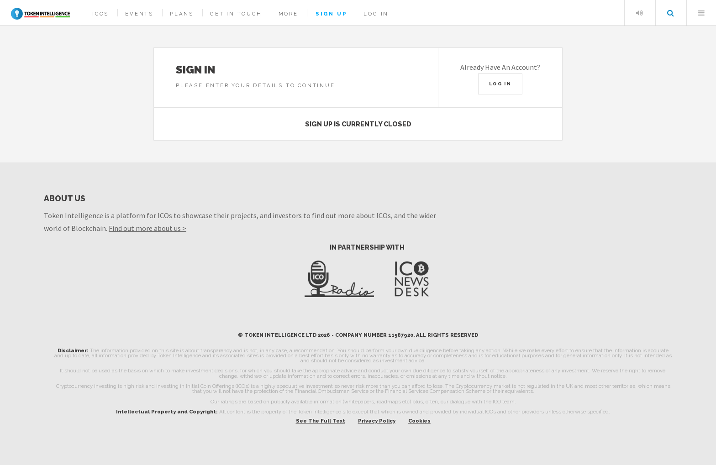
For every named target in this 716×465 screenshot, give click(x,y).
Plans (182, 13)
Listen (639, 13)
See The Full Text (320, 421)
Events (139, 13)
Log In (376, 13)
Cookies (419, 421)
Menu (701, 13)
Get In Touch (236, 13)
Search (670, 13)
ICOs (100, 13)
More (288, 13)
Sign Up (331, 13)
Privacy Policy (376, 421)
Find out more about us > (147, 228)
